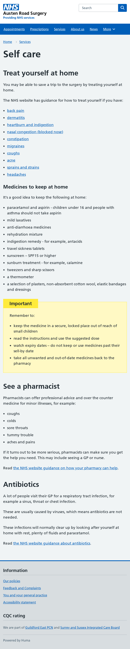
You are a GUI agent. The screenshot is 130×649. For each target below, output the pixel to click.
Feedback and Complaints (22, 588)
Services (59, 29)
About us (77, 29)
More (109, 29)
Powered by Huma (16, 640)
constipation (18, 139)
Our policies (11, 581)
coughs (13, 153)
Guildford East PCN (39, 627)
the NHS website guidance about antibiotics (51, 543)
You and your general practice (25, 595)
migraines (15, 146)
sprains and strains (23, 167)
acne (11, 160)
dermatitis (16, 117)
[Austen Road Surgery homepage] (25, 12)
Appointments (14, 29)
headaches (16, 174)
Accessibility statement (19, 602)
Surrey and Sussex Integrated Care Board (90, 627)
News (94, 29)
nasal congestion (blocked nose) (35, 132)
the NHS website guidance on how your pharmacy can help (65, 468)
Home (7, 42)
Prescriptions (39, 29)
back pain (15, 110)
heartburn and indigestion (30, 125)
